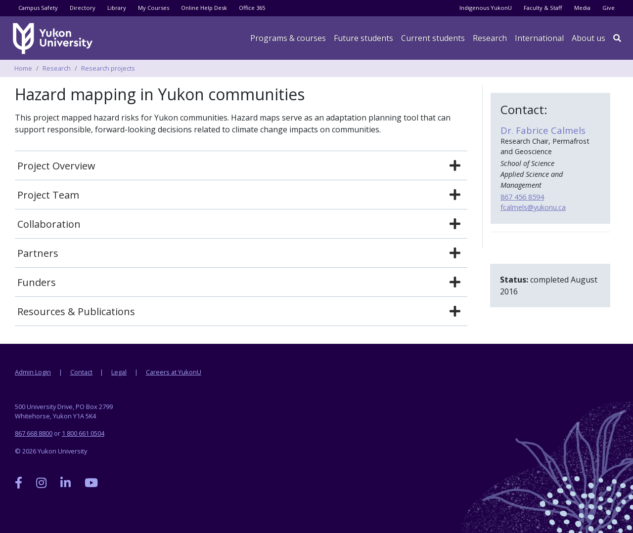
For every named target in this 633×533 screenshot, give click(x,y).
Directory (82, 7)
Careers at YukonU (173, 372)
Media (582, 7)
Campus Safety (38, 7)
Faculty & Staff (543, 7)
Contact (81, 372)
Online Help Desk (204, 7)
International (539, 38)
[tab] (241, 166)
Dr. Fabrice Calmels (543, 130)
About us (588, 38)
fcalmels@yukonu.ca (533, 207)
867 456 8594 (522, 197)
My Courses (153, 7)
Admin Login (33, 372)
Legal (119, 372)
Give (608, 7)
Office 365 (252, 7)
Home (23, 68)
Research (490, 38)
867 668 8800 (33, 433)
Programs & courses (288, 38)
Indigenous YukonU (485, 7)
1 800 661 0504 (83, 433)
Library (116, 7)
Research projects (108, 68)
